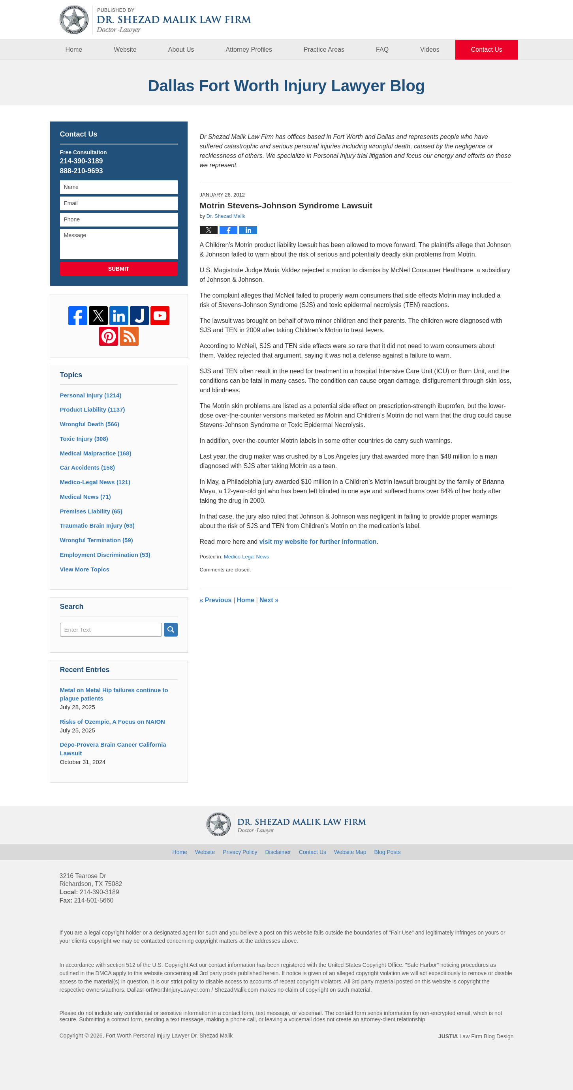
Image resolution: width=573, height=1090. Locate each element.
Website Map (350, 852)
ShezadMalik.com (236, 990)
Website (125, 49)
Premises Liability (91, 511)
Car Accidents (87, 467)
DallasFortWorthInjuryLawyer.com (168, 990)
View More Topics (84, 569)
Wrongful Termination (96, 540)
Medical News (85, 496)
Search (171, 630)
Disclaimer (278, 852)
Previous (216, 600)
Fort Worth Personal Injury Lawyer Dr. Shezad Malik (169, 1035)
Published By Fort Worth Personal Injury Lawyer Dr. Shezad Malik (475, 19)
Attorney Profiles (249, 49)
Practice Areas (324, 49)
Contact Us (486, 49)
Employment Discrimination (105, 554)
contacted (153, 941)
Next (268, 600)
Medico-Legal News (246, 557)
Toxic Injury (84, 438)
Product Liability (92, 409)
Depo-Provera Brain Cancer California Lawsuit (113, 749)
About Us (181, 49)
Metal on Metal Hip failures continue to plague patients (114, 694)
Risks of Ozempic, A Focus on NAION (112, 721)
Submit (119, 269)
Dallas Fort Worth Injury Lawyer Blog (156, 20)
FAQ (382, 49)
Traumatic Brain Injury (97, 525)
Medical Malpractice (96, 453)
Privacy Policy (240, 852)
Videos (430, 49)
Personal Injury (91, 395)
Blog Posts (387, 852)
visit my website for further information (318, 541)
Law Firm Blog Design (476, 1036)
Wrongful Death (90, 424)
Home (74, 49)
